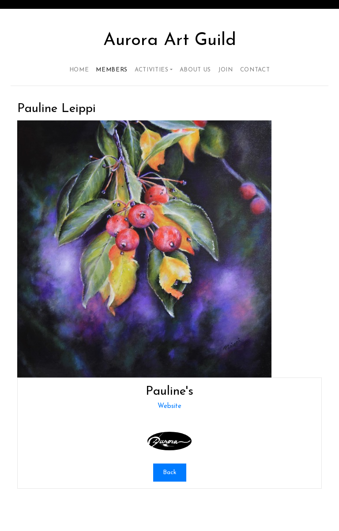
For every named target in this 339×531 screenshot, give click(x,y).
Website (169, 406)
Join (225, 70)
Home (79, 70)
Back (170, 472)
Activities (152, 70)
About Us (195, 70)
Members (112, 70)
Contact (255, 70)
